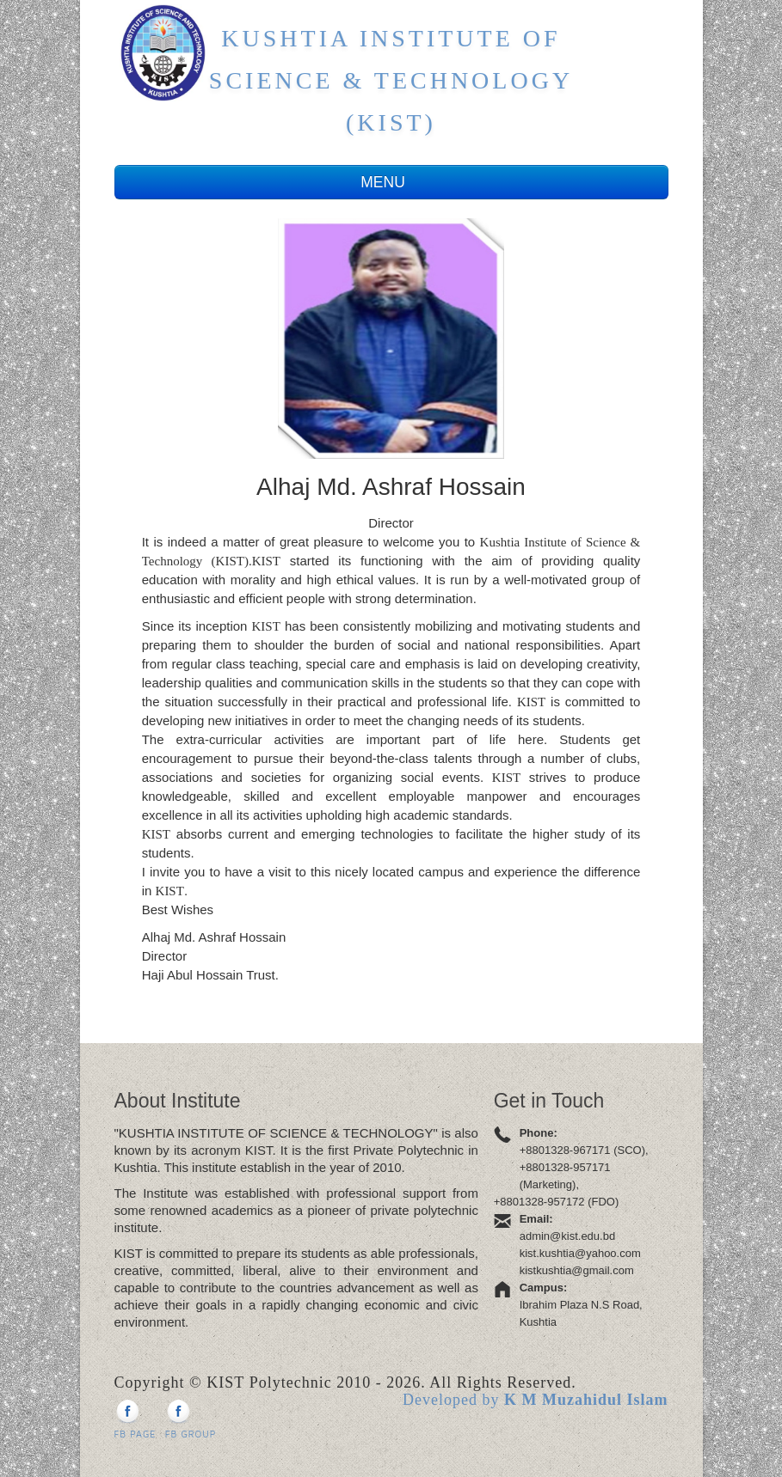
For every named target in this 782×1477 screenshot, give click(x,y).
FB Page (135, 1419)
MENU (390, 182)
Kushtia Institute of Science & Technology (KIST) (391, 80)
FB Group (191, 1419)
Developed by (535, 1399)
